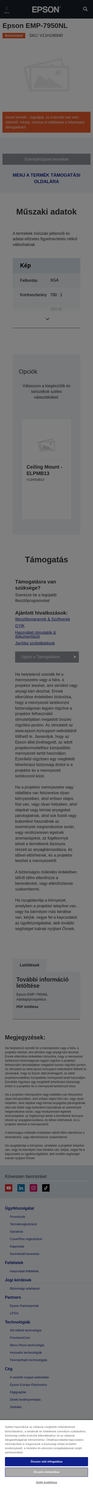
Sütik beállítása (46, 1482)
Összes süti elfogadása (46, 1461)
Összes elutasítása (47, 1471)
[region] (46, 1453)
